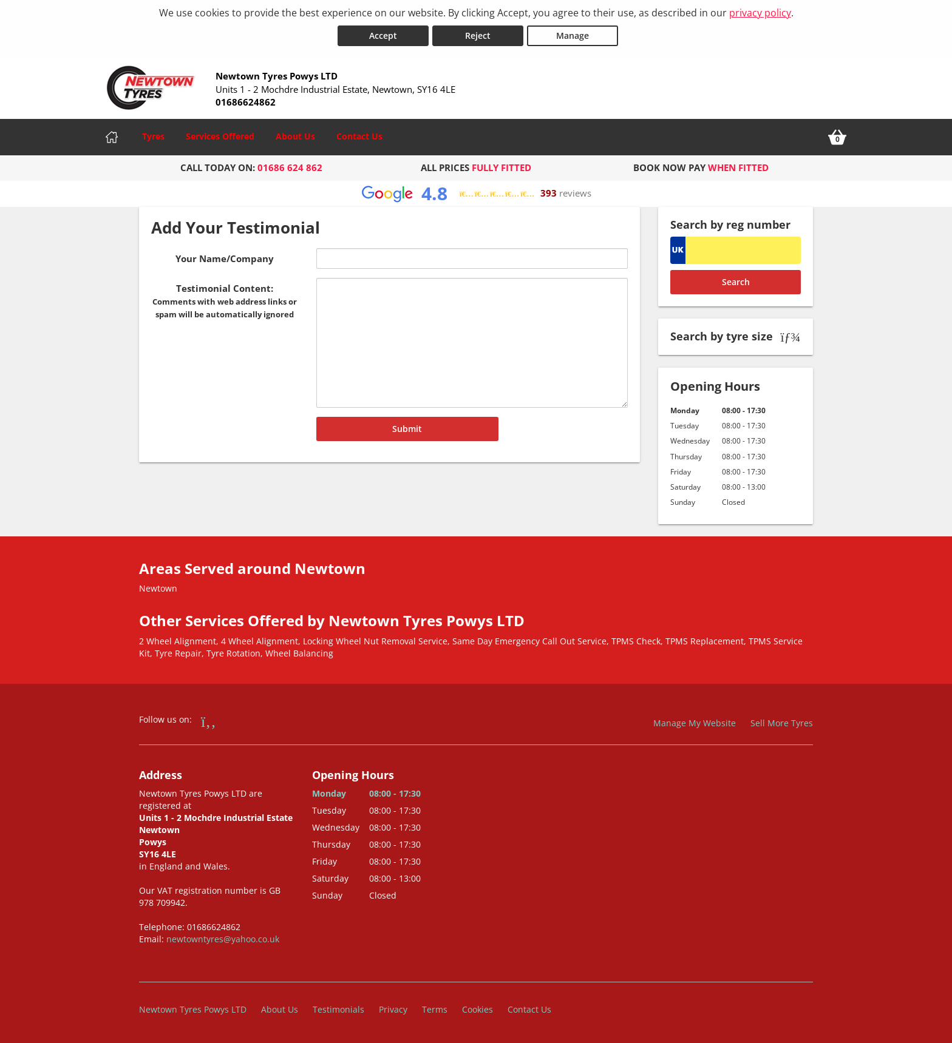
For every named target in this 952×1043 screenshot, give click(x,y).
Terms (434, 1009)
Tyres (153, 136)
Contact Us (359, 136)
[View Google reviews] (476, 194)
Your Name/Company (224, 258)
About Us (295, 136)
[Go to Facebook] (208, 721)
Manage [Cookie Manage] (572, 35)
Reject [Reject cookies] (478, 35)
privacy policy (760, 12)
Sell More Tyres (781, 723)
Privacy (393, 1009)
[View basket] (837, 137)
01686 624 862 (289, 167)
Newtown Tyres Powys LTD (192, 1009)
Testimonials (338, 1009)
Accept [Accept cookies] (383, 35)
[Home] (112, 137)
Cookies (477, 1009)
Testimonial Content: (224, 301)
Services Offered (220, 136)
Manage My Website (694, 723)
